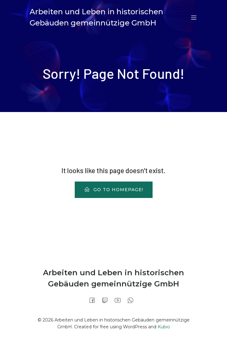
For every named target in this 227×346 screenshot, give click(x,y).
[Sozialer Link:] (94, 300)
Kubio (164, 327)
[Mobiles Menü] (194, 17)
